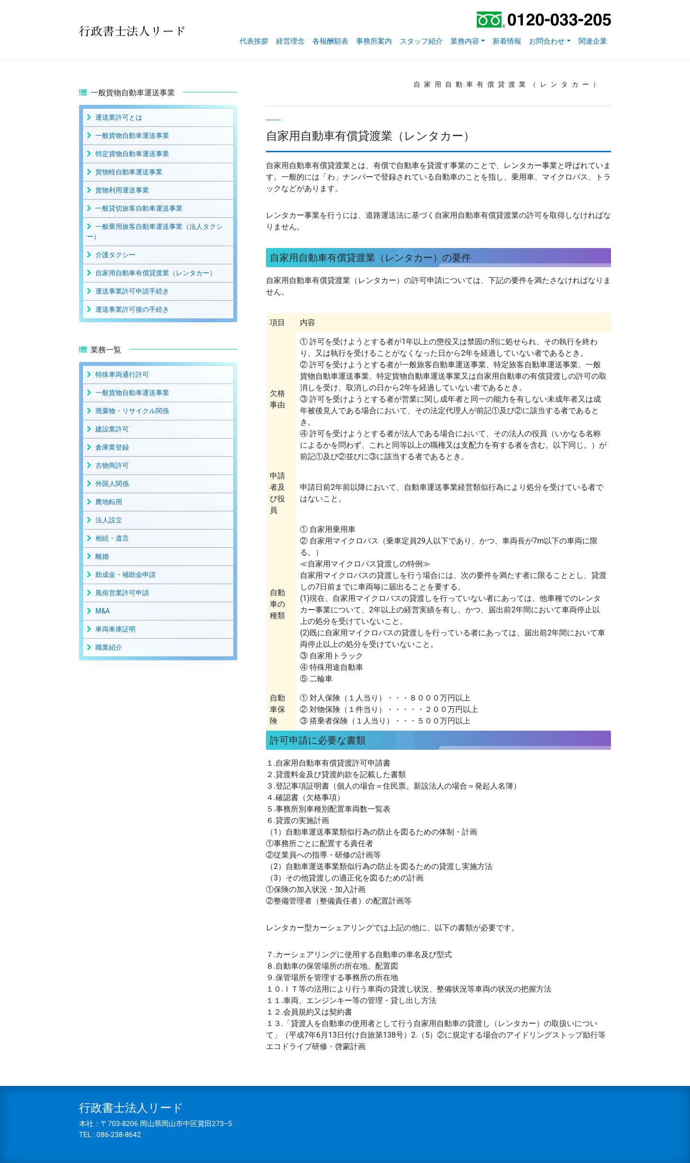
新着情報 (507, 41)
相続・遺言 (112, 538)
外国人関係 (112, 483)
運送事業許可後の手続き (132, 309)
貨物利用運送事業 (122, 190)
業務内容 (464, 41)
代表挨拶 (254, 41)
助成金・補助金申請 (125, 574)
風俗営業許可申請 (122, 593)
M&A (102, 611)
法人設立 (108, 520)
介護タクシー (115, 255)
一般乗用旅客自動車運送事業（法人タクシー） (155, 231)
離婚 (102, 556)
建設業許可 (112, 429)
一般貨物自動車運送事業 (132, 135)
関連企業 (592, 41)
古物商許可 (112, 465)
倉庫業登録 (112, 447)
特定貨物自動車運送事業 (132, 154)
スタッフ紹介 (421, 41)
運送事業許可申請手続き (132, 291)
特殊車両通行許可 (122, 374)
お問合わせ (547, 41)
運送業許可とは (118, 117)
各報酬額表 (330, 41)
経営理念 (290, 41)
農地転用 (108, 502)
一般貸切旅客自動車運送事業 (139, 208)
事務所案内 (374, 41)
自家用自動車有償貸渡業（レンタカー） (155, 273)
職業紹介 (108, 647)
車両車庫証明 (115, 629)
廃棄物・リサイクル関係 (132, 411)
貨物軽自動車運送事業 (128, 172)
